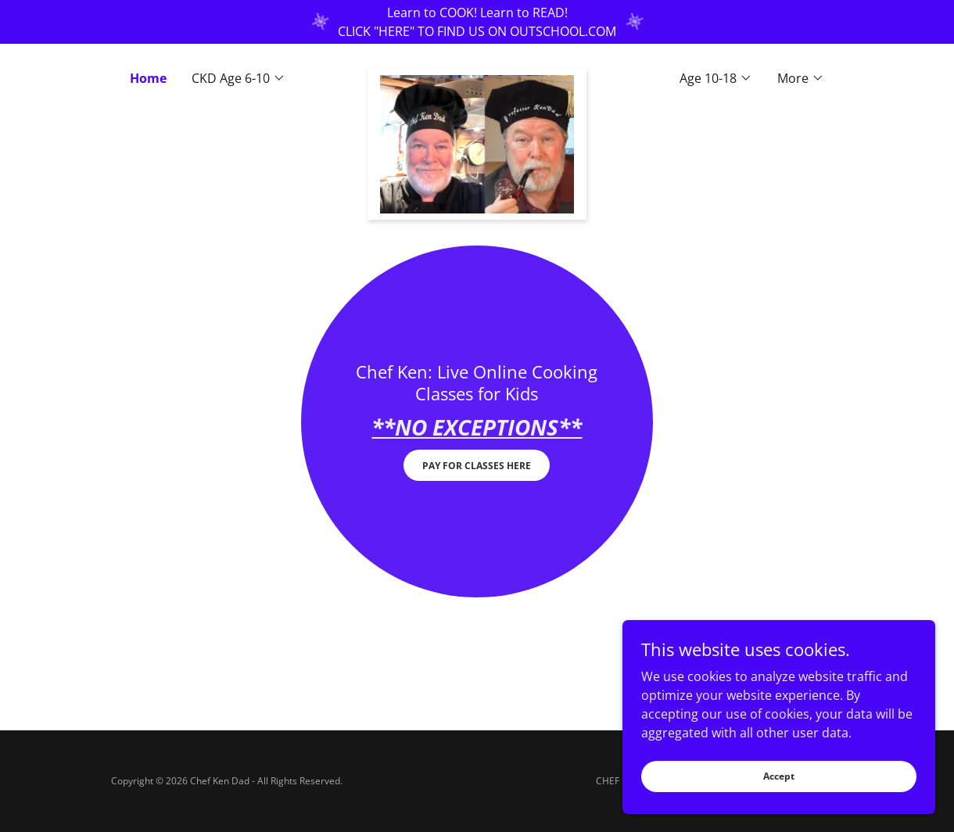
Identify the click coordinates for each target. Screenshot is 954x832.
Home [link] (148, 78)
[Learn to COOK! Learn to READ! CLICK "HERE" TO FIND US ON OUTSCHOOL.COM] (477, 22)
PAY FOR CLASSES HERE (476, 465)
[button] (238, 78)
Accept (778, 776)
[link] (477, 75)
